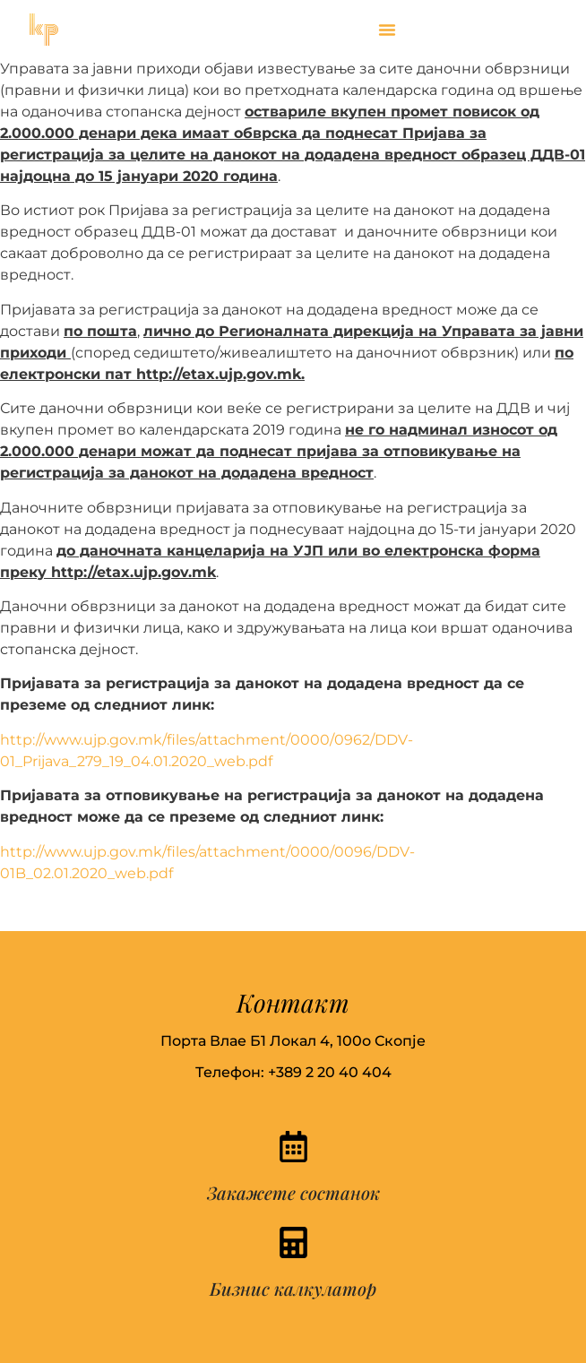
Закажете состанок (293, 1192)
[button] (387, 29)
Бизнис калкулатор (293, 1288)
